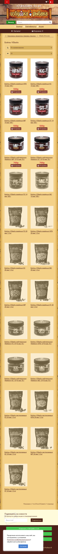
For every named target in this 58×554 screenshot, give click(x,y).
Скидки (18, 26)
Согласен (23, 546)
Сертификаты (29, 26)
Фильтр (11, 22)
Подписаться (36, 520)
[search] (32, 22)
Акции (40, 26)
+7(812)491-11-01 (29, 6)
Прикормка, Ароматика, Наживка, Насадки (21, 36)
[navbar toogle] (7, 2)
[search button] (50, 22)
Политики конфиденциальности (18, 540)
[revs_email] (16, 520)
